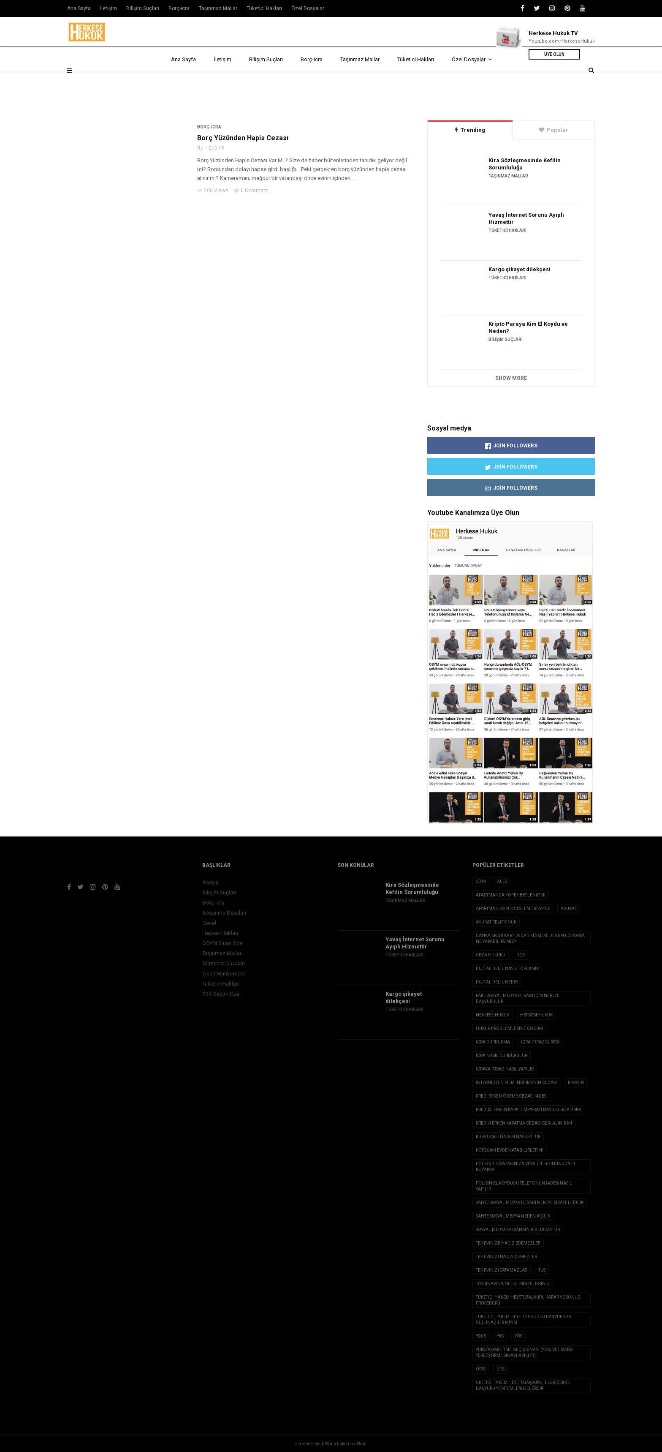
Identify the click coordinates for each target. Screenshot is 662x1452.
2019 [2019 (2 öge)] (481, 881)
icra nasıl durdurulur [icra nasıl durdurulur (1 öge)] (501, 1055)
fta (200, 148)
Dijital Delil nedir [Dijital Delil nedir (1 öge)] (497, 982)
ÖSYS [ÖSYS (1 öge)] (481, 1369)
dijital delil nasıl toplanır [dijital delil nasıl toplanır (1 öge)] (507, 968)
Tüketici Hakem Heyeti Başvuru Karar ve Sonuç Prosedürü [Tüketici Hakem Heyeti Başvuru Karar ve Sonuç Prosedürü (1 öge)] (528, 1300)
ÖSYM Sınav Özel (223, 943)
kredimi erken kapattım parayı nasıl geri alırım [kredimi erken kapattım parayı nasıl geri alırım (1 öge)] (528, 1109)
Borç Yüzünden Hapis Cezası (242, 138)
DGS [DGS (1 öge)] (520, 955)
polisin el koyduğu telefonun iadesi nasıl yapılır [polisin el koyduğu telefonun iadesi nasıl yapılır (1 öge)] (524, 1186)
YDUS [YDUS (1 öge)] (481, 1336)
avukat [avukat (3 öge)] (568, 908)
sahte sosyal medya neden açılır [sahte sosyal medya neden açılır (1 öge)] (513, 1216)
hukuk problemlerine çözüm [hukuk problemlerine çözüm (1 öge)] (509, 1028)
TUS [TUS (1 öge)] (541, 1270)
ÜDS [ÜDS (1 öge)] (500, 1369)
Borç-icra (312, 81)
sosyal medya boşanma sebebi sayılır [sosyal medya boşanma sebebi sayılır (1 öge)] (518, 1229)
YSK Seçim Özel (221, 994)
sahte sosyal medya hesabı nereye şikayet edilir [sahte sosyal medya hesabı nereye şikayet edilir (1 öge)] (529, 1202)
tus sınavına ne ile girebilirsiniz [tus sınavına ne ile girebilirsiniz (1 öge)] (513, 1283)
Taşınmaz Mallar (360, 81)
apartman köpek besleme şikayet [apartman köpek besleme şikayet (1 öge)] (513, 908)
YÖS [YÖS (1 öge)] (518, 1336)
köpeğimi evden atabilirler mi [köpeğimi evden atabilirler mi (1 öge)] (509, 1150)
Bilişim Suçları (266, 81)
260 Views (212, 190)
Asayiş (210, 882)
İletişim (222, 81)
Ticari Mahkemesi (223, 973)
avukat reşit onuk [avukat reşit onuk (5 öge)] (496, 922)
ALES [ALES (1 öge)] (502, 881)
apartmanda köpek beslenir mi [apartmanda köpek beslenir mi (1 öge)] (510, 895)
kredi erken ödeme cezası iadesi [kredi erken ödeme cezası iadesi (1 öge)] (512, 1096)
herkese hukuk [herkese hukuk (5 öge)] (492, 1015)
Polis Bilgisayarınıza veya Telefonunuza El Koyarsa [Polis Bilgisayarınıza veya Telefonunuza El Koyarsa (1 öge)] (526, 1166)
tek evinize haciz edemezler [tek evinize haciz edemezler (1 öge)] (508, 1243)
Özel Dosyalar (471, 81)
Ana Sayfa (183, 81)
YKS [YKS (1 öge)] (500, 1336)
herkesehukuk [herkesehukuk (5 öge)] (536, 1015)
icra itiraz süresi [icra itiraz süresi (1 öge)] (540, 1042)
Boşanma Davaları (224, 913)
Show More (511, 378)
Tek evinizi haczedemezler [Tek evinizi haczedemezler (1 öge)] (506, 1256)
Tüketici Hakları (415, 81)
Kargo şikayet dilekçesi (519, 269)
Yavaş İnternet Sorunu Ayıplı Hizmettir (526, 218)
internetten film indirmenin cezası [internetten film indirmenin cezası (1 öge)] (516, 1082)
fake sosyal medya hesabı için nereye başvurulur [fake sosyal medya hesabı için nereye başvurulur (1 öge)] (517, 998)
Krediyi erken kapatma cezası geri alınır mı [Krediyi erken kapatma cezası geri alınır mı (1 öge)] (524, 1123)
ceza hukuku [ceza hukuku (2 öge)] (490, 955)
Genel (209, 923)
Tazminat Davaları (223, 963)
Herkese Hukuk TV (553, 33)
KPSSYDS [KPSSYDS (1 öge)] (576, 1082)
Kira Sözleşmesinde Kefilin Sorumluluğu (524, 164)
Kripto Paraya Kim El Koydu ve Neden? (528, 327)
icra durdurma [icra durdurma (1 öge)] (493, 1042)
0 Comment (251, 190)
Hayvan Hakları (220, 933)
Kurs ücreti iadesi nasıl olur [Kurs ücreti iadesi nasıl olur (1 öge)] (508, 1136)
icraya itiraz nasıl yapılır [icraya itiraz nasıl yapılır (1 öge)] (505, 1069)
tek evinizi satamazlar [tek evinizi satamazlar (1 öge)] (501, 1270)
